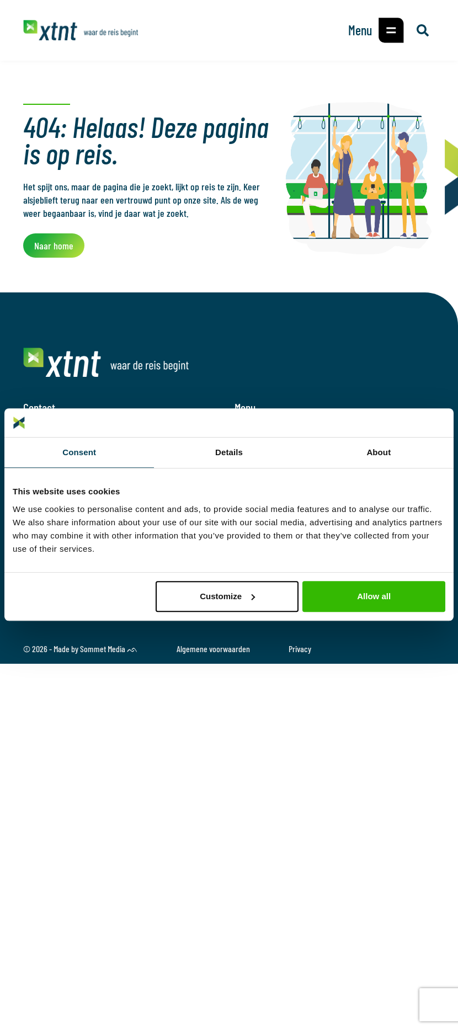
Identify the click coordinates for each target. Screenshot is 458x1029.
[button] (391, 30)
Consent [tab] (79, 452)
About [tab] (378, 452)
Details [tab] (229, 452)
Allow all (374, 596)
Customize (227, 596)
